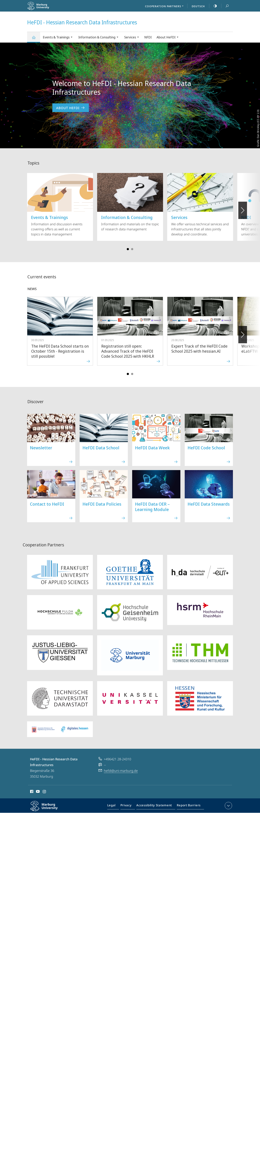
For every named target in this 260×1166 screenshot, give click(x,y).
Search (225, 6)
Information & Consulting (99, 37)
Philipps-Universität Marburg (48, 809)
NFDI (148, 37)
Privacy (129, 806)
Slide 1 (128, 249)
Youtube (37, 792)
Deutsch (198, 6)
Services (132, 37)
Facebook (31, 792)
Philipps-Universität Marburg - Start (46, 8)
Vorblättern (242, 208)
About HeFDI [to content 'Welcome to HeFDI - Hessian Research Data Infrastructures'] (70, 108)
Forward (242, 332)
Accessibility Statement (155, 806)
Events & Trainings (59, 37)
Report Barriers (187, 806)
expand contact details (228, 805)
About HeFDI (169, 37)
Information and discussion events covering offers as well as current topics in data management (60, 204)
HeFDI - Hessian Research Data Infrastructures (35, 39)
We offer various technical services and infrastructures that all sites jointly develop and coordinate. (200, 204)
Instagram (44, 792)
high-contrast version (213, 6)
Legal (116, 806)
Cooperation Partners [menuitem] (165, 6)
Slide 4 (132, 249)
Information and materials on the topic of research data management (130, 202)
